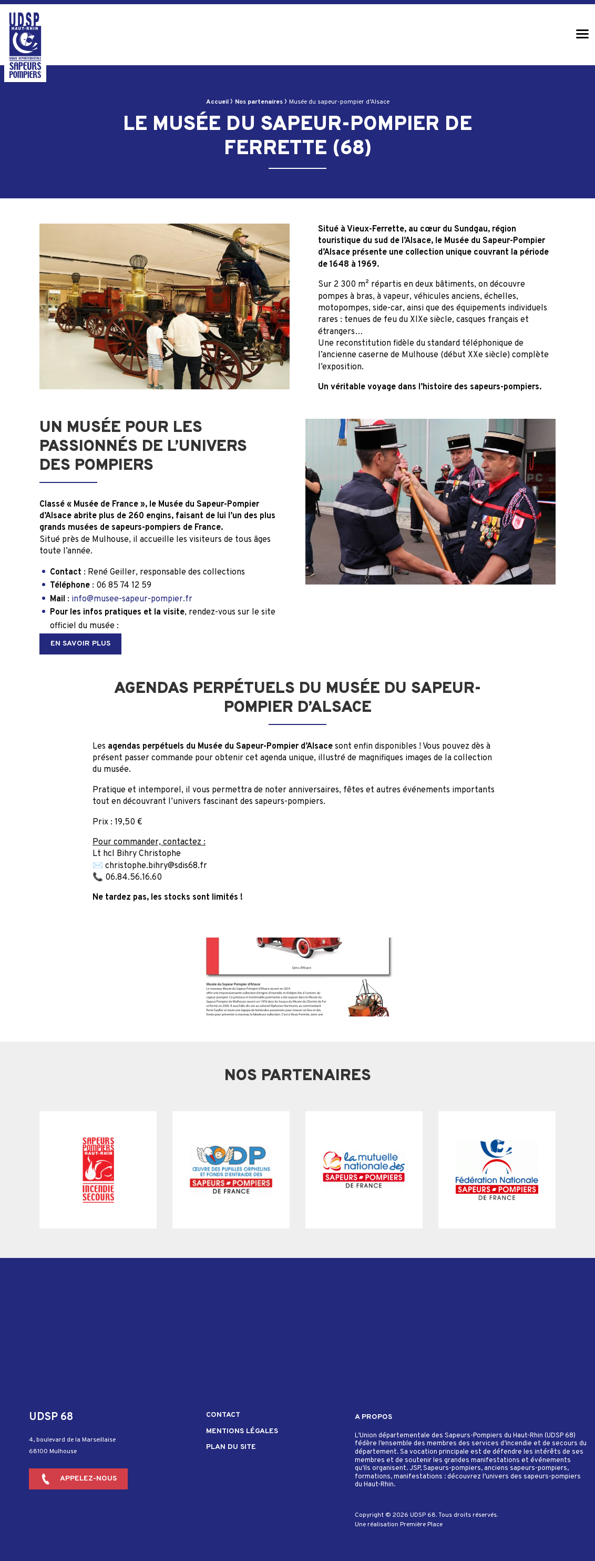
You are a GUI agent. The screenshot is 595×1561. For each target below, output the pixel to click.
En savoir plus (80, 643)
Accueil (217, 102)
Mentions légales (242, 1431)
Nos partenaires (259, 102)
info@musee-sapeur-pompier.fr (131, 599)
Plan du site (231, 1447)
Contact (223, 1415)
